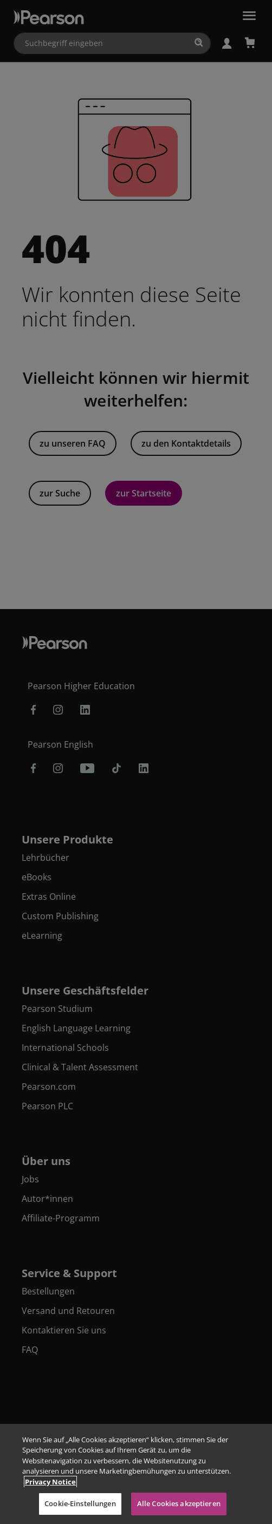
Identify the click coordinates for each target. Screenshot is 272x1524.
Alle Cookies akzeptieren (179, 1503)
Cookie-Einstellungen (80, 1503)
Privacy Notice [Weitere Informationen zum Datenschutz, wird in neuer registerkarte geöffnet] (50, 1482)
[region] (136, 1474)
